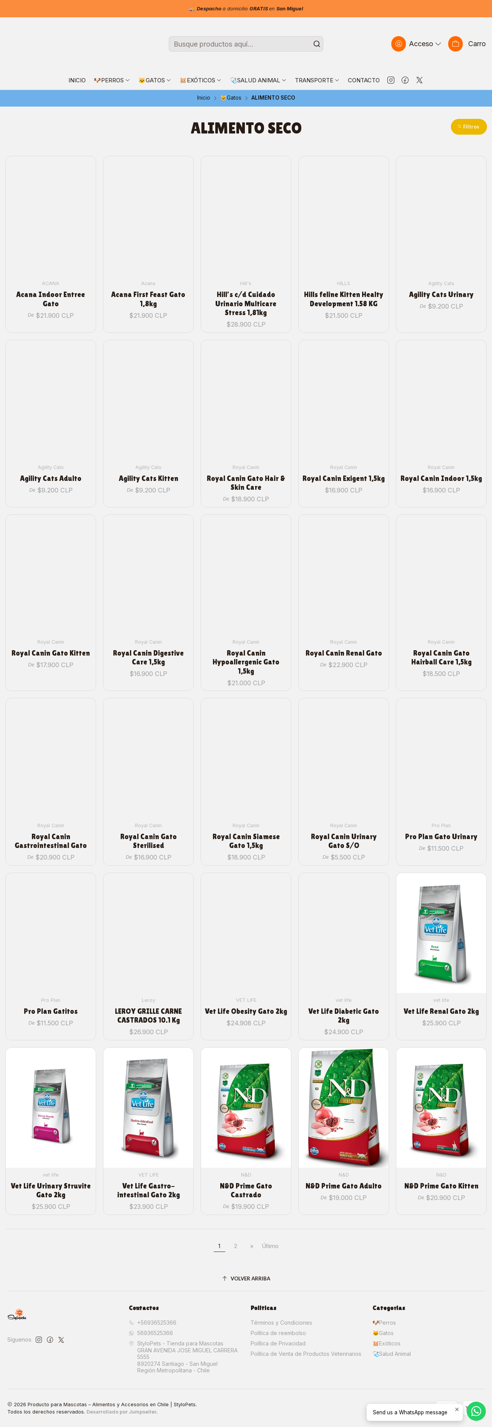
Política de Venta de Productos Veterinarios (306, 1353)
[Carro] (467, 43)
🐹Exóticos (386, 1343)
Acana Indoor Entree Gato (50, 298)
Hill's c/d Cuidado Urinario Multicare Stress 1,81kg (245, 303)
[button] (469, 127)
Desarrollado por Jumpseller (121, 1412)
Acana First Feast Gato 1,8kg (148, 298)
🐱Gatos (230, 98)
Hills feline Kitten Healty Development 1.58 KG (343, 298)
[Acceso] (417, 43)
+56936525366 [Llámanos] (152, 1322)
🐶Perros (384, 1322)
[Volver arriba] (246, 1278)
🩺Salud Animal (391, 1353)
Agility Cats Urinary (441, 294)
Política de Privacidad (278, 1343)
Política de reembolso (278, 1333)
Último (270, 1246)
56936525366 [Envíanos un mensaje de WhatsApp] (151, 1333)
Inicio (203, 98)
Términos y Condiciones (281, 1322)
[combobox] (246, 44)
